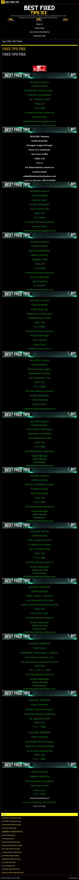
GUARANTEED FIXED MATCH (11, 852)
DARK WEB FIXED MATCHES (11, 824)
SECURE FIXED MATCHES (10, 869)
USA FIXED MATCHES (9, 828)
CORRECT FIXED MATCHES (11, 859)
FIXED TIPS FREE (14, 49)
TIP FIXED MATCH (8, 839)
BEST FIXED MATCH (8, 835)
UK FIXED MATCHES (9, 862)
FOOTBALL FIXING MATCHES (11, 818)
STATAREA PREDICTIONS (10, 855)
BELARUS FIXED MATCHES (11, 842)
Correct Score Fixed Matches (40, 32)
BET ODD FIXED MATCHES (11, 849)
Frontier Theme (73, 878)
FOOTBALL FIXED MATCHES (11, 821)
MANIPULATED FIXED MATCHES (12, 872)
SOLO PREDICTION (8, 866)
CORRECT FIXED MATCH (12, 832)
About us (39, 24)
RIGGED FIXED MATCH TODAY (12, 845)
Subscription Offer (39, 36)
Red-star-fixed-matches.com (39, 798)
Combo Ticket (39, 28)
